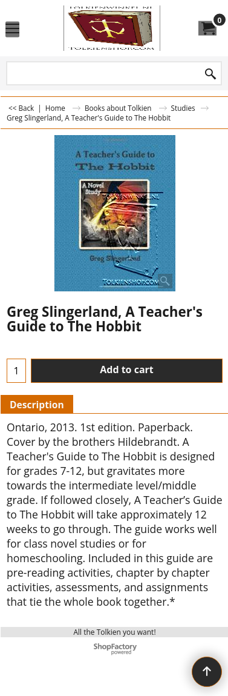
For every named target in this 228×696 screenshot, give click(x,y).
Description (37, 404)
